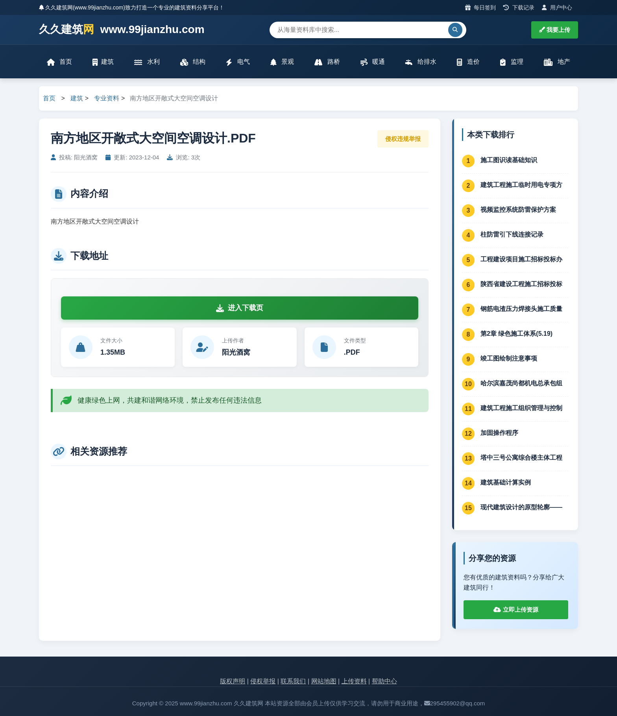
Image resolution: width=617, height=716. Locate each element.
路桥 (327, 62)
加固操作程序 (499, 432)
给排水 (420, 62)
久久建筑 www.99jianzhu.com (122, 30)
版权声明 (232, 681)
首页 (59, 62)
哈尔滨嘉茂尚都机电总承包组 (521, 383)
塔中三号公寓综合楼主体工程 (521, 457)
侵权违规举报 (403, 138)
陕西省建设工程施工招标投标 (521, 284)
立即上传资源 (515, 610)
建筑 (103, 62)
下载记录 (518, 7)
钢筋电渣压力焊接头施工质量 (521, 308)
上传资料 (354, 681)
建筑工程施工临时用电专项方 (521, 184)
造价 (468, 62)
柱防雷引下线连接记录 (511, 234)
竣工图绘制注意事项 (508, 358)
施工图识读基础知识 (508, 160)
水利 (146, 62)
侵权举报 (262, 681)
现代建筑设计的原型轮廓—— (521, 507)
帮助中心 (384, 681)
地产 (557, 62)
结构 (192, 62)
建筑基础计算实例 (505, 482)
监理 (511, 62)
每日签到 (480, 7)
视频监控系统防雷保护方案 (518, 209)
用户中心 (557, 7)
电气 (237, 62)
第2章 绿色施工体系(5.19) (516, 333)
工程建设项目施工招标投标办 (521, 259)
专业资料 (106, 98)
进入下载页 (239, 308)
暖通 (372, 62)
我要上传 (554, 29)
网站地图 (323, 681)
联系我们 (293, 681)
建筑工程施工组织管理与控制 (521, 408)
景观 (282, 62)
